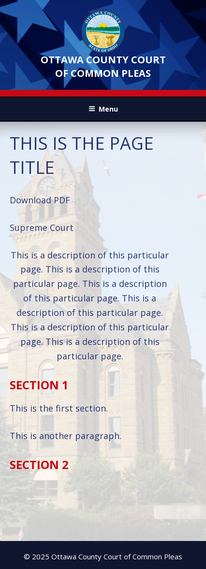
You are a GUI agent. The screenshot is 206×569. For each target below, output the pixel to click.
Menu (103, 109)
